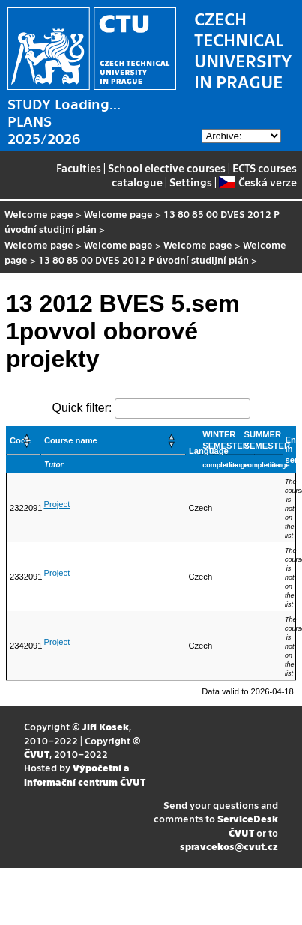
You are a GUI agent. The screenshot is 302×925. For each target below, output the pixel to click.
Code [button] (20, 440)
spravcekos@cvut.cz (229, 846)
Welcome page (38, 213)
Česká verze (257, 182)
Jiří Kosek (105, 726)
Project (56, 504)
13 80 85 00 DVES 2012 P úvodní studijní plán (143, 259)
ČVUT (36, 753)
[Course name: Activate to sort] (112, 441)
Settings (190, 182)
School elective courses (167, 168)
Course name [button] (70, 440)
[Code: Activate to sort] (24, 441)
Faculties (78, 168)
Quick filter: (82, 407)
